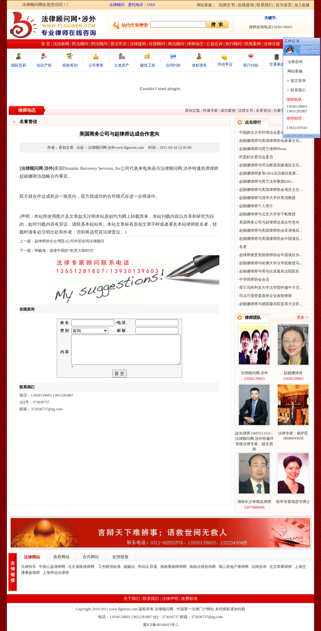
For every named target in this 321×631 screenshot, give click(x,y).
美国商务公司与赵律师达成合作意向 (269, 222)
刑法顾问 (99, 43)
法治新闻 (61, 43)
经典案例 (253, 43)
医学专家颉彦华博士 (293, 501)
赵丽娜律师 (293, 373)
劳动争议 (225, 64)
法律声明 (170, 598)
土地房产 (121, 65)
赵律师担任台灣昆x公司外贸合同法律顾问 (69, 241)
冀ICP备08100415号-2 (160, 625)
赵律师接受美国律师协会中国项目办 (269, 255)
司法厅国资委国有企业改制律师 (265, 296)
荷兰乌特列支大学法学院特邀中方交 (269, 287)
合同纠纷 (173, 65)
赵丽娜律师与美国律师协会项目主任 (269, 189)
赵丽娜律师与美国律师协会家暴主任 (269, 140)
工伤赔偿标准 (109, 566)
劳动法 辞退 (147, 566)
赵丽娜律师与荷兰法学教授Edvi (265, 181)
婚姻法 (129, 566)
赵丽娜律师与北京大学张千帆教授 (267, 214)
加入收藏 (301, 5)
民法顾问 (80, 43)
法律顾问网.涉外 (254, 373)
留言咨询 (298, 80)
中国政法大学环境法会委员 (261, 132)
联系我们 (264, 5)
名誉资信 (263, 110)
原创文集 (192, 110)
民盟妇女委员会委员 (256, 157)
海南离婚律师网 (173, 566)
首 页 (45, 43)
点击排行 (253, 122)
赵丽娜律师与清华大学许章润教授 (267, 198)
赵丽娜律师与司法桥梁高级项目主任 (269, 165)
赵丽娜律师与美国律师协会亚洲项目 (269, 230)
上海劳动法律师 (56, 572)
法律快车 (28, 566)
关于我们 (132, 598)
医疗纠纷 (250, 65)
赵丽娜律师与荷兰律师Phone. (263, 149)
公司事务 (95, 65)
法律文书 (226, 5)
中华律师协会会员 (254, 279)
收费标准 (189, 598)
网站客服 (295, 71)
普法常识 (118, 43)
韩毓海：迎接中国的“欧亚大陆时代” (64, 250)
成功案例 (227, 110)
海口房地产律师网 (233, 566)
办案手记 (280, 110)
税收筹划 (69, 65)
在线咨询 (246, 5)
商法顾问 (176, 43)
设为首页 (284, 5)
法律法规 (272, 43)
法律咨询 (258, 566)
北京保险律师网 (81, 566)
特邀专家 (210, 110)
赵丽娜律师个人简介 (256, 206)
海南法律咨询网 (202, 566)
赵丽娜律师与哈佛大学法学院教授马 (269, 263)
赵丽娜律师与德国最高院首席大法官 (269, 304)
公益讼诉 (214, 43)
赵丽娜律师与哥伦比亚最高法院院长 (269, 271)
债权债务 (199, 65)
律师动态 (195, 43)
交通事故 (276, 64)
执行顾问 (233, 43)
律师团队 (253, 317)
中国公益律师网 (52, 566)
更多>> (303, 317)
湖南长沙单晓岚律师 (254, 501)
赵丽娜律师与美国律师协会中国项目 (269, 238)
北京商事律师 (280, 566)
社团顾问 (157, 43)
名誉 (243, 247)
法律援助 (138, 43)
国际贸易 (18, 65)
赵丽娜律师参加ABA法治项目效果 (267, 173)
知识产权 (44, 65)
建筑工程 (147, 65)
